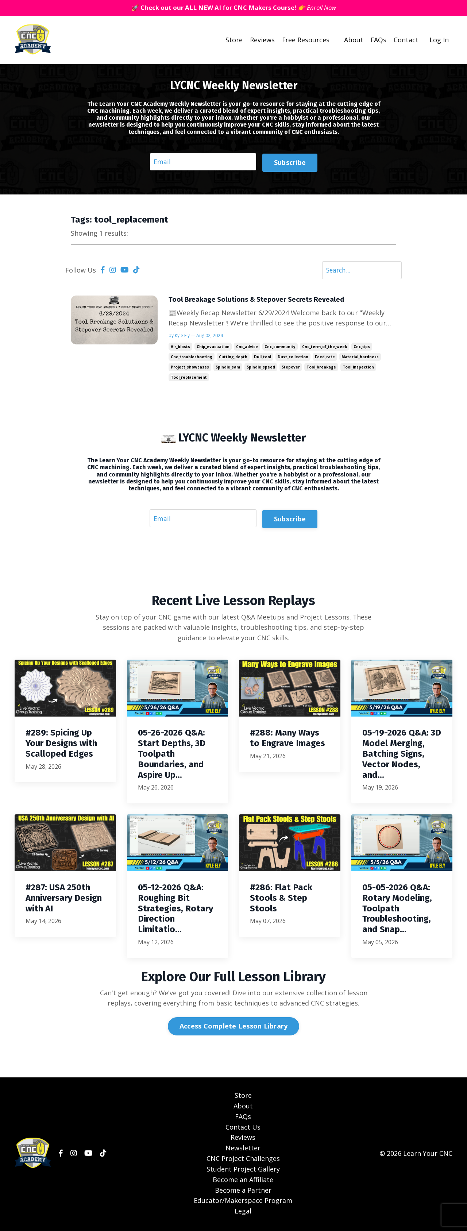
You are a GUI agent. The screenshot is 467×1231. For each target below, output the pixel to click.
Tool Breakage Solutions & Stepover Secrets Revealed (260, 300)
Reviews (261, 40)
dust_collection (293, 358)
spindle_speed (261, 368)
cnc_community (280, 348)
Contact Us (242, 1128)
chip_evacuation (213, 348)
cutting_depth (233, 358)
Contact (406, 40)
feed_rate (325, 358)
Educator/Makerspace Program (243, 1202)
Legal (243, 1212)
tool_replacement (189, 378)
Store (233, 40)
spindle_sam (228, 368)
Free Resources (305, 40)
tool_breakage (321, 368)
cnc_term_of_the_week (324, 348)
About (353, 40)
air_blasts (180, 348)
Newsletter (242, 1150)
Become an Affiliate (243, 1181)
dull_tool (262, 358)
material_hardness (360, 358)
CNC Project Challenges (243, 1160)
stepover (291, 368)
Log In (439, 40)
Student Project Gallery (243, 1170)
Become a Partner (243, 1192)
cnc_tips (362, 348)
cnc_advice (247, 348)
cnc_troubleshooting (191, 358)
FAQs (378, 40)
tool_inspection (358, 368)
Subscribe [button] (290, 162)
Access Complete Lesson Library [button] (234, 1028)
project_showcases (190, 368)
